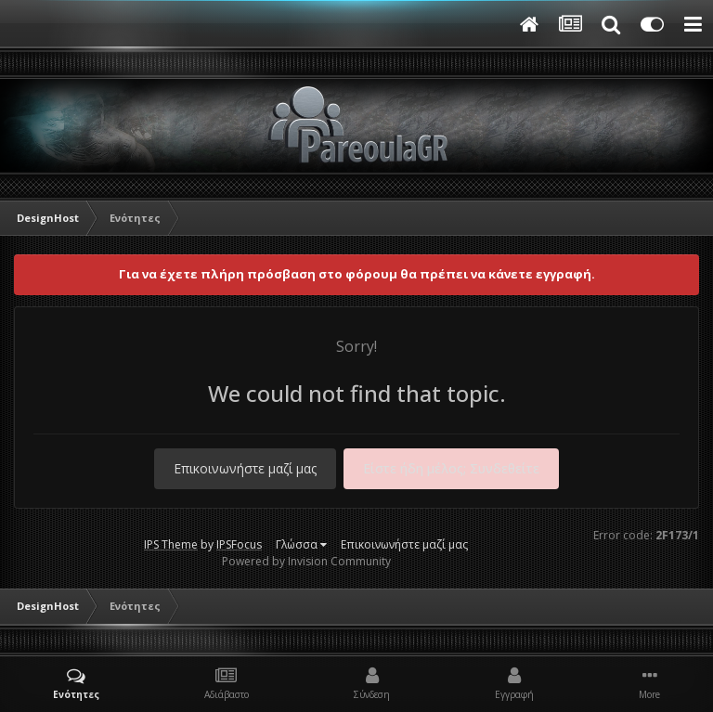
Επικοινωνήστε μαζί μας (245, 468)
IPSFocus (239, 544)
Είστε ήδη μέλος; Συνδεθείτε (451, 468)
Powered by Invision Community (306, 561)
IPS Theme (171, 544)
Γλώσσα (301, 544)
